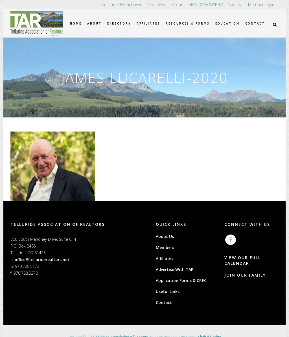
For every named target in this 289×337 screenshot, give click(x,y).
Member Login (261, 4)
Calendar (235, 4)
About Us (165, 236)
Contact (164, 302)
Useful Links (167, 291)
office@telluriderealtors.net (42, 259)
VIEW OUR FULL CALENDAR (242, 260)
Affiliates (164, 258)
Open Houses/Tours (166, 4)
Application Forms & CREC (181, 280)
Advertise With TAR (175, 269)
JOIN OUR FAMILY (245, 275)
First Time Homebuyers (122, 4)
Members (165, 247)
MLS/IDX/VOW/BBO (206, 4)
